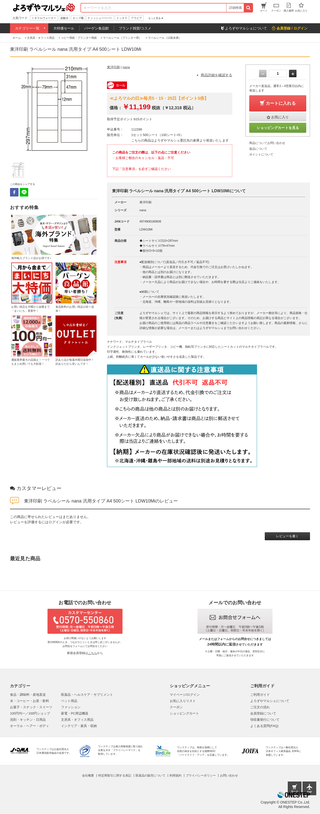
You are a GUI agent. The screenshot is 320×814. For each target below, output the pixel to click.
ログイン (55, 522)
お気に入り (280, 117)
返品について (258, 148)
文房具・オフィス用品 (77, 720)
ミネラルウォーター (44, 18)
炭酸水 (64, 18)
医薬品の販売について (151, 775)
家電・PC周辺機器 (74, 713)
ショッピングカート (184, 713)
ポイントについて (261, 154)
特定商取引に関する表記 (114, 775)
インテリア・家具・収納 (79, 726)
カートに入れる (281, 103)
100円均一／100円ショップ (30, 713)
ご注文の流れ (260, 707)
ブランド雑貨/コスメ (135, 28)
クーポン (176, 707)
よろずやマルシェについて (269, 701)
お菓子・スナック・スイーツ (31, 707)
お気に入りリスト (183, 701)
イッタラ (121, 18)
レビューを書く (287, 536)
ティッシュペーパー (100, 18)
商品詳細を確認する (216, 75)
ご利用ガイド (260, 694)
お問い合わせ (229, 775)
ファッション (70, 707)
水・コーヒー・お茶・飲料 (29, 701)
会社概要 (88, 775)
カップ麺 (78, 18)
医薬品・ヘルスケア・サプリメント (87, 694)
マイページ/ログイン (185, 694)
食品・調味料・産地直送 (28, 694)
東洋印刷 (113, 67)
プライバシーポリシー (201, 775)
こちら (92, 653)
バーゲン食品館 (96, 28)
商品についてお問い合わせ (267, 143)
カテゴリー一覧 (27, 28)
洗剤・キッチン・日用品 (28, 720)
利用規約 (176, 775)
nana (126, 67)
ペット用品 (69, 701)
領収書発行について (265, 720)
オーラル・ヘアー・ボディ (29, 726)
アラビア (136, 18)
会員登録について (263, 713)
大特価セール (63, 28)
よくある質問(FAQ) (264, 726)
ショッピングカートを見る (277, 128)
